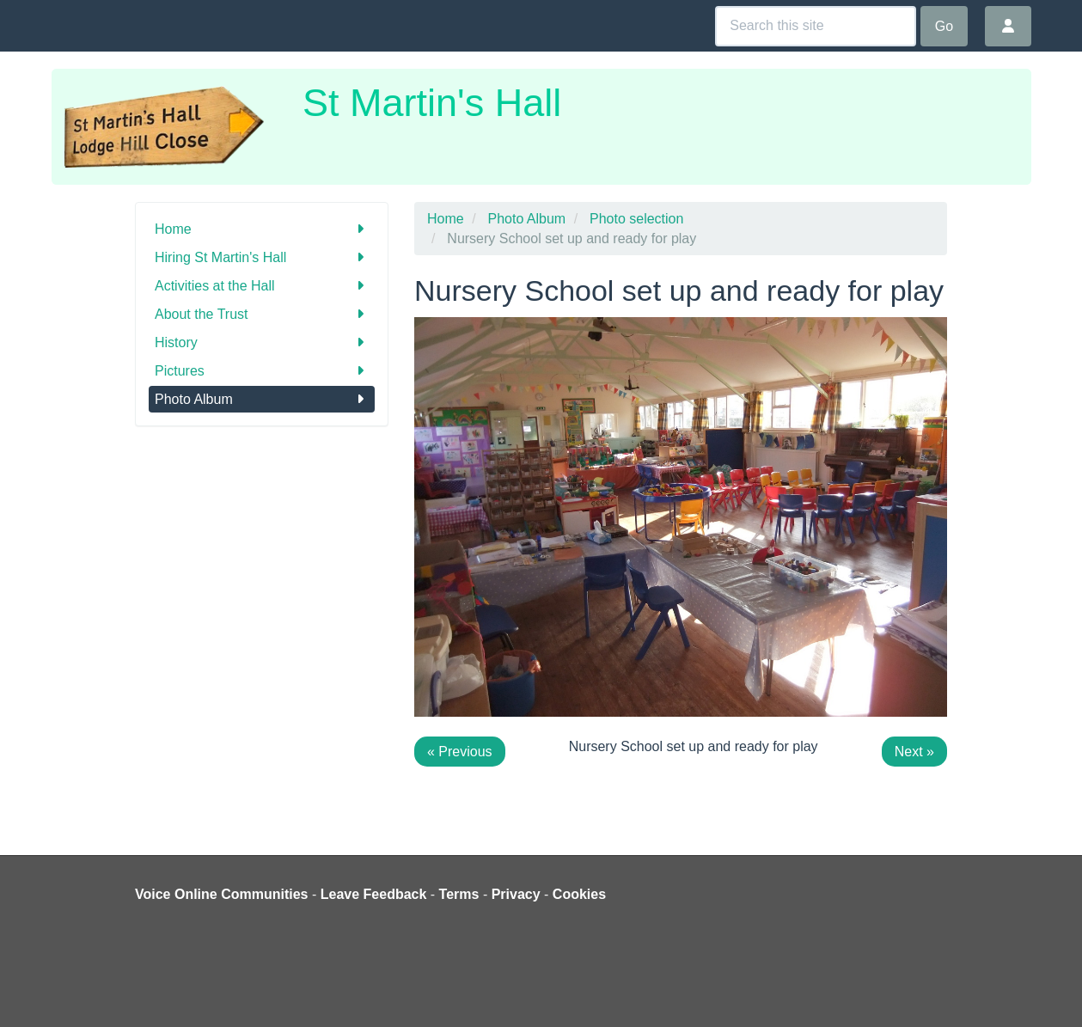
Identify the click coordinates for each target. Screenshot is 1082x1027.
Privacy (516, 894)
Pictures (262, 371)
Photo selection (636, 218)
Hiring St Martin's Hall (262, 257)
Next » (914, 751)
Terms (459, 894)
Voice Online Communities (222, 894)
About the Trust (262, 314)
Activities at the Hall (262, 286)
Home (262, 229)
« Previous (459, 751)
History (262, 342)
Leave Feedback (374, 894)
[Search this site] (815, 26)
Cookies (579, 894)
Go (944, 26)
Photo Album (262, 399)
